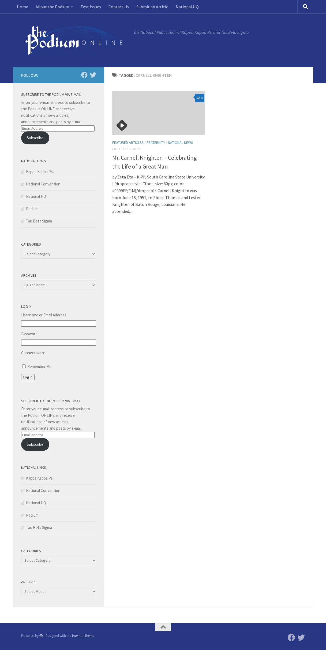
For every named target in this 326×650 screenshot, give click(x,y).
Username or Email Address (43, 314)
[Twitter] (93, 75)
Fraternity (156, 142)
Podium (32, 208)
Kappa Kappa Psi (40, 171)
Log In (27, 377)
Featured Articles (128, 142)
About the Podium (52, 6)
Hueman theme (83, 635)
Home (22, 6)
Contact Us (118, 6)
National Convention (43, 184)
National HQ (187, 6)
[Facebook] (84, 75)
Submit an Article (152, 6)
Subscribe (35, 137)
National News (180, 142)
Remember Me (39, 366)
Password (29, 333)
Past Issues (91, 6)
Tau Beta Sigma (39, 221)
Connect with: (33, 352)
